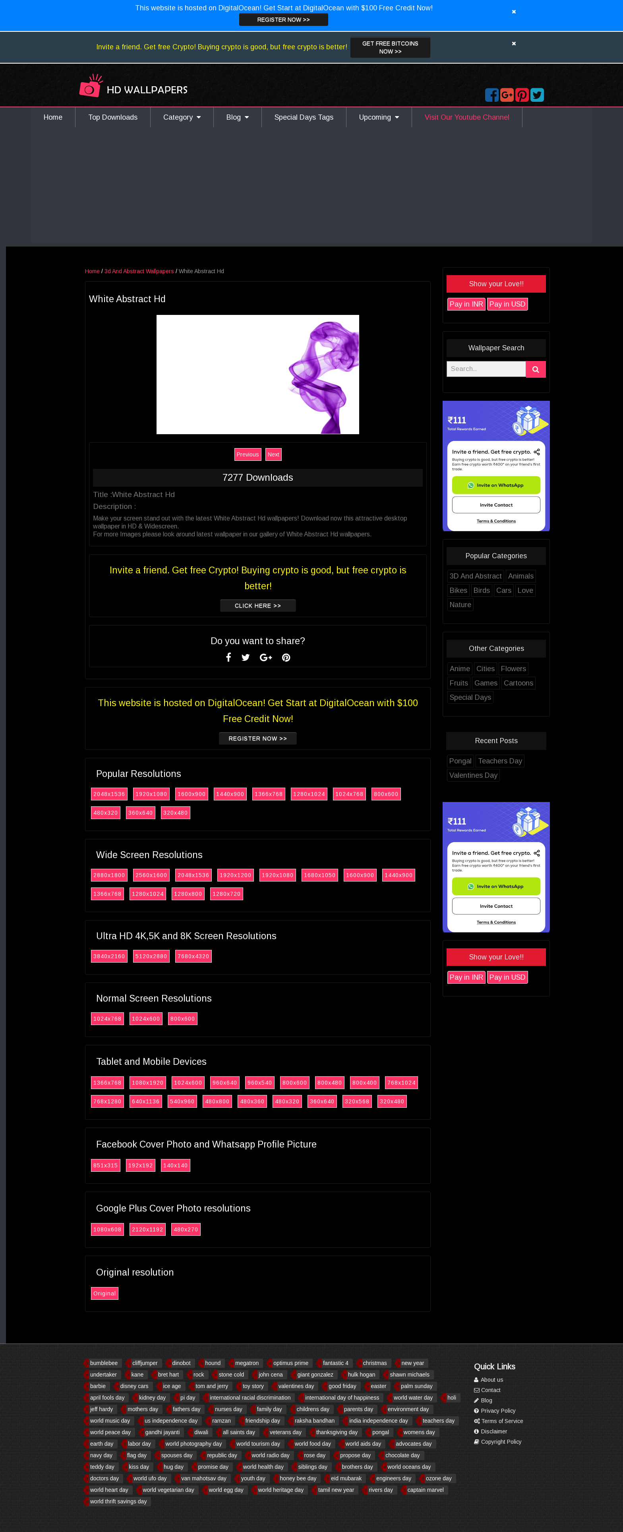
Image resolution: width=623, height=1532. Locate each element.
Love (545, 590)
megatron (247, 1363)
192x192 (161, 1165)
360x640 (161, 813)
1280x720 (247, 894)
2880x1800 (129, 875)
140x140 (196, 1165)
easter (379, 1386)
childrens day (313, 1409)
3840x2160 (129, 956)
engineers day (393, 1478)
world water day (413, 1397)
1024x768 (370, 794)
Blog (237, 117)
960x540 (280, 1083)
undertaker (103, 1374)
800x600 (406, 794)
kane (137, 1374)
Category (182, 117)
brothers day (357, 1467)
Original (125, 1293)
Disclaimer (490, 1431)
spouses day (177, 1455)
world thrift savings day (118, 1501)
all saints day (239, 1432)
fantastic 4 (335, 1363)
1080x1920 (168, 1083)
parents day (358, 1409)
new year (413, 1363)
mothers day (143, 1409)
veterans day (286, 1432)
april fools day (107, 1397)
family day (269, 1409)
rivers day (381, 1490)
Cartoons (538, 683)
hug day (174, 1467)
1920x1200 (256, 875)
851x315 (126, 1165)
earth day (101, 1444)
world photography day (194, 1444)
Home (53, 117)
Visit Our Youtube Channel (467, 117)
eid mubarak (346, 1478)
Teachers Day (520, 761)
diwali (201, 1432)
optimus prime (290, 1363)
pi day (187, 1397)
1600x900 (212, 794)
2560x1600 (172, 875)
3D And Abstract (496, 576)
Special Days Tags (304, 117)
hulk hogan (361, 1374)
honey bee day (298, 1478)
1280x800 (208, 894)
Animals (541, 576)
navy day (101, 1455)
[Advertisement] (311, 187)
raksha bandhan (315, 1420)
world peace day (110, 1432)
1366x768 (289, 794)
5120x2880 (172, 956)
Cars (524, 590)
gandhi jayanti (162, 1432)
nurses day (228, 1409)
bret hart (168, 1374)
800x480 (350, 1083)
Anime (480, 669)
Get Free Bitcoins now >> (390, 47)
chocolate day (402, 1455)
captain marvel (426, 1490)
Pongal (481, 761)
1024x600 (166, 1019)
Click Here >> (278, 605)
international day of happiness (342, 1397)
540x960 (202, 1101)
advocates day (413, 1444)
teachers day (439, 1420)
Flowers (533, 669)
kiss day (139, 1467)
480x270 (206, 1229)
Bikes (479, 590)
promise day (213, 1467)
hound (213, 1363)
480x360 (272, 1101)
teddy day (102, 1467)
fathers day (186, 1409)
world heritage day (281, 1490)
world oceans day (409, 1467)
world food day (313, 1444)
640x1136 (166, 1101)
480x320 (126, 813)
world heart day (109, 1490)
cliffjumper (145, 1363)
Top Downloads (112, 117)
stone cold (231, 1374)
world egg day (226, 1490)
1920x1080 (172, 794)
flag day (137, 1455)
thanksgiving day (337, 1432)
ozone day (439, 1478)
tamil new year (336, 1490)
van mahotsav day (203, 1478)
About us (488, 1380)
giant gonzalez (315, 1374)
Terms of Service (498, 1421)
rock (198, 1374)
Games (506, 683)
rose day (315, 1455)
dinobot (181, 1363)
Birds (502, 590)
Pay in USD (528, 304)
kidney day (152, 1397)
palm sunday (416, 1386)
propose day (355, 1455)
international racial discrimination (250, 1397)
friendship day (263, 1420)
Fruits (479, 683)
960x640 (245, 1083)
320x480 (196, 813)
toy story (253, 1386)
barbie (98, 1386)
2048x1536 (129, 794)
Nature (480, 605)
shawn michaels (410, 1374)
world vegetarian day (168, 1490)
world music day (110, 1420)
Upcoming (379, 117)
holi (451, 1397)
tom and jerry (212, 1386)
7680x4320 (214, 956)
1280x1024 (329, 794)
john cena (271, 1374)
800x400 (385, 1083)
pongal (380, 1432)
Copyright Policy (498, 1442)
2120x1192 (168, 1229)
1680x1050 (340, 875)
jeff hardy (101, 1409)
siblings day (312, 1467)
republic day (222, 1455)
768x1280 (128, 1101)
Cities (506, 669)
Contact (487, 1390)
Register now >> (283, 19)
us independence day (171, 1420)
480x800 (237, 1101)
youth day (253, 1478)
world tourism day (258, 1444)
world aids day (363, 1444)
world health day (263, 1467)
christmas (375, 1363)
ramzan (221, 1420)
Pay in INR (486, 304)
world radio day (271, 1455)
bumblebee (104, 1363)
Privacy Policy (495, 1411)
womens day (419, 1432)
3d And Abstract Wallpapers (159, 271)
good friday (342, 1386)
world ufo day (150, 1478)
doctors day (104, 1478)
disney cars (134, 1386)
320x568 (377, 1101)
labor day (139, 1444)
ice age (172, 1386)
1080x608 (128, 1229)
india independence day (378, 1420)
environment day (408, 1409)
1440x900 (250, 794)
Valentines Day (494, 775)
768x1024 (422, 1083)
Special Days (490, 697)
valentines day (296, 1386)
